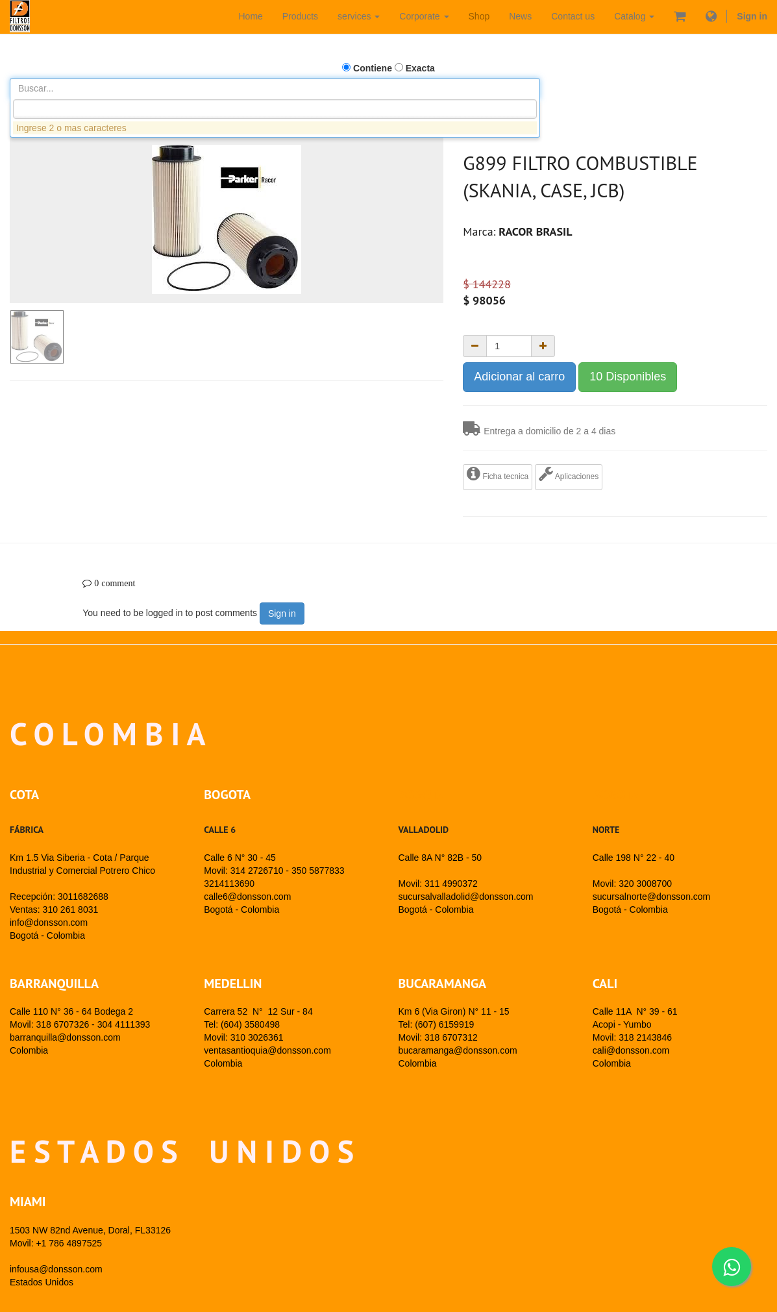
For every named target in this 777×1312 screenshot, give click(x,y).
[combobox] (275, 109)
